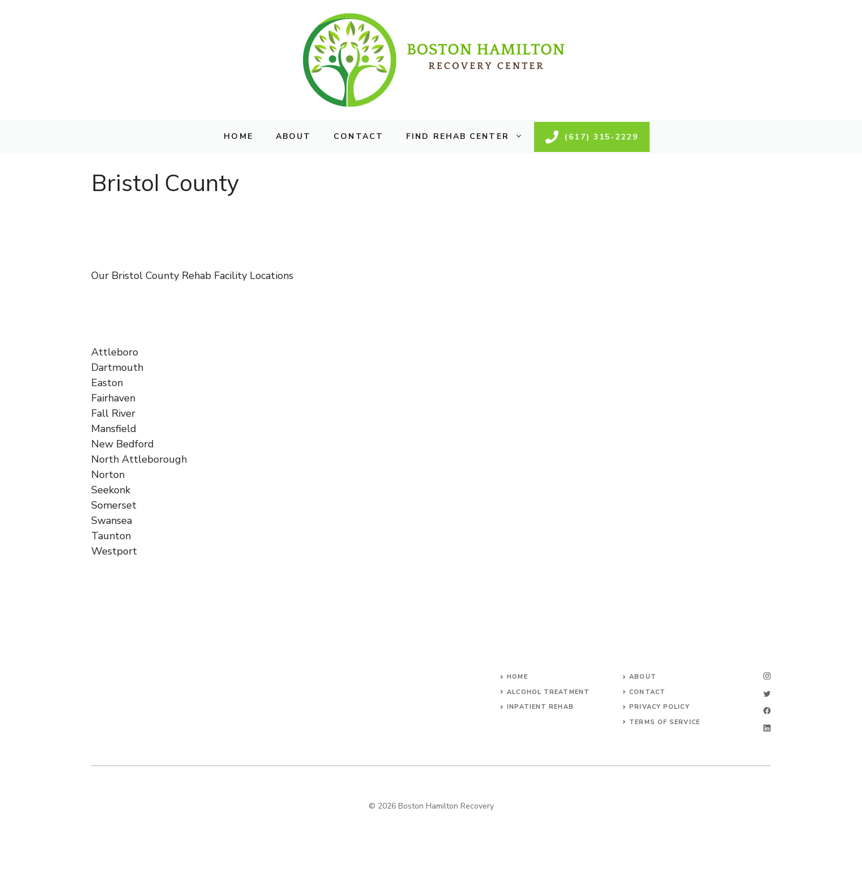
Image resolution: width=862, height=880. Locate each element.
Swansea (111, 520)
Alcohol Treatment (548, 692)
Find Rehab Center (470, 137)
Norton (108, 474)
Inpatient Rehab (540, 707)
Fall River (113, 413)
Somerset (113, 505)
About (293, 136)
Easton (107, 383)
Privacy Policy (659, 707)
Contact (358, 136)
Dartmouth (117, 367)
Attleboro (114, 352)
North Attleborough (139, 459)
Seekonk (110, 490)
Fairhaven (113, 398)
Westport (114, 551)
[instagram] (767, 676)
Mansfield (113, 428)
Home (238, 136)
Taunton (111, 536)
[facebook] (767, 710)
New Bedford (122, 444)
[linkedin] (767, 728)
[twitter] (767, 693)
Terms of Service (664, 722)
